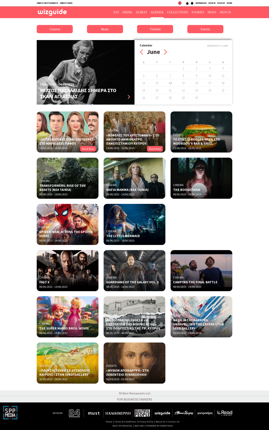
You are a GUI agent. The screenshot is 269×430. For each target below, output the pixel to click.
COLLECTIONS (177, 12)
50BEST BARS (66, 3)
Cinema (55, 29)
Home (109, 421)
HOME (229, 3)
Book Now (88, 148)
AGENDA (157, 12)
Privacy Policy (145, 421)
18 (223, 83)
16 (196, 83)
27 (157, 97)
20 (157, 90)
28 (170, 97)
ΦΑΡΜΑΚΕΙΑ (201, 3)
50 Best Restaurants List (134, 393)
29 (183, 97)
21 (170, 90)
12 (143, 83)
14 (170, 83)
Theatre (155, 29)
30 (196, 97)
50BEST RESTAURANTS (47, 3)
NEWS (212, 12)
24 (209, 90)
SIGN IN (211, 3)
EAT (116, 12)
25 (223, 90)
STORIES (198, 12)
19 (143, 90)
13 (157, 83)
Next (165, 52)
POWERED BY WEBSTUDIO (159, 425)
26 (143, 97)
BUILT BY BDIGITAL (122, 425)
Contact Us (174, 421)
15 (183, 83)
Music (105, 29)
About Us (160, 421)
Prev (141, 52)
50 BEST (141, 12)
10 (209, 75)
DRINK (127, 12)
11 (223, 75)
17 (209, 83)
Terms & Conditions (125, 421)
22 (183, 90)
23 (196, 90)
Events (205, 29)
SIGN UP (221, 3)
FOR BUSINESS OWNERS (134, 399)
